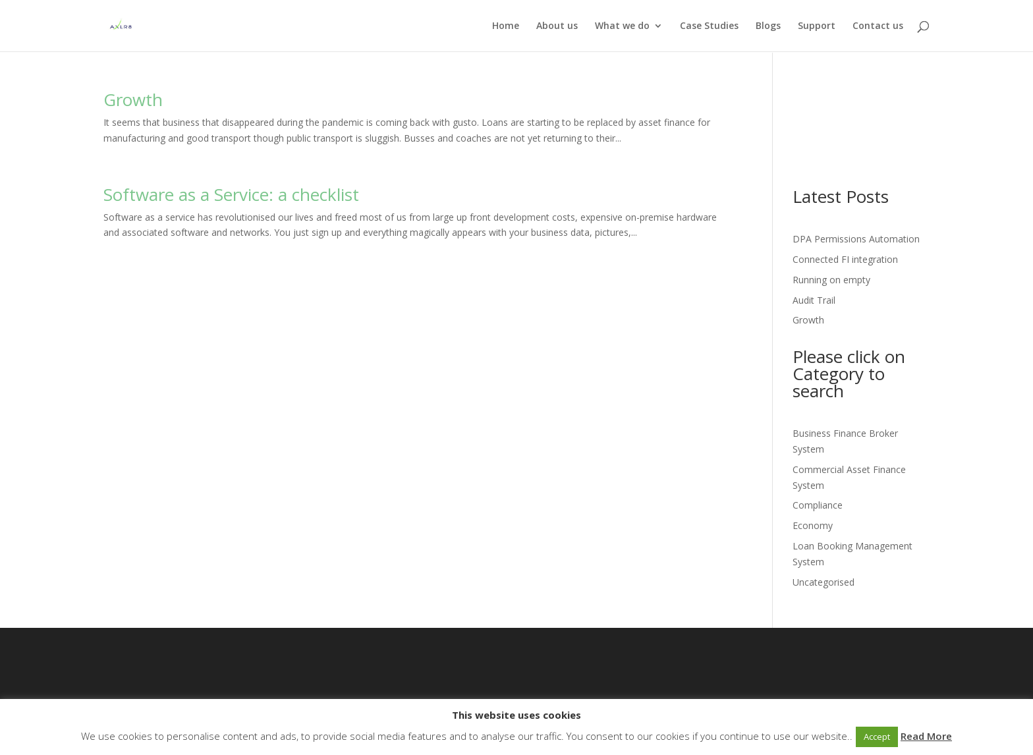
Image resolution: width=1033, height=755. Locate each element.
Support (816, 26)
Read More (926, 735)
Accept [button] (877, 736)
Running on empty (831, 279)
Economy (813, 525)
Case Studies (709, 26)
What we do (622, 26)
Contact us (877, 26)
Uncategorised (823, 582)
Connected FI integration (845, 259)
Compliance (818, 505)
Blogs (768, 26)
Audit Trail (814, 300)
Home (505, 26)
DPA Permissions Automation (856, 239)
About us (557, 26)
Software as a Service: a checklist (231, 194)
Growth (133, 99)
